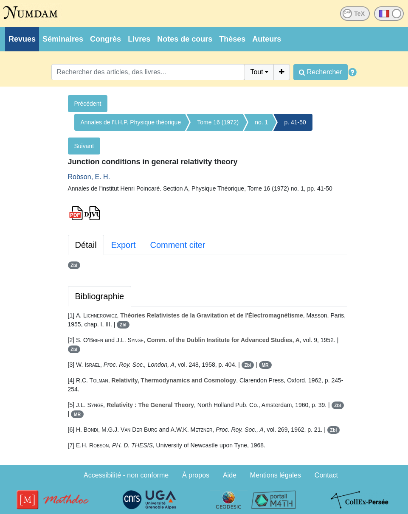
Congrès (105, 39)
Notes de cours (184, 39)
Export (123, 245)
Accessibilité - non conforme (126, 475)
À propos (195, 475)
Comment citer (177, 245)
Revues (22, 39)
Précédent (87, 103)
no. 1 (261, 122)
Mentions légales (275, 475)
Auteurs (266, 39)
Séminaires (62, 39)
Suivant (84, 146)
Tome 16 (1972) (218, 122)
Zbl (73, 265)
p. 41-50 (295, 122)
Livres (139, 39)
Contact (326, 475)
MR (265, 365)
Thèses (232, 39)
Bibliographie (99, 296)
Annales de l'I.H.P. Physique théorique (131, 122)
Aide (229, 475)
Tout (256, 72)
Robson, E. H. (89, 176)
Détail (86, 245)
